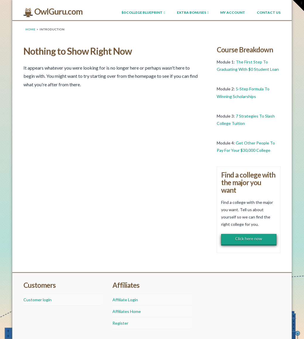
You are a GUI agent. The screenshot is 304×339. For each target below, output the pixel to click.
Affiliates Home (126, 311)
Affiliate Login (125, 299)
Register (120, 323)
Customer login (37, 299)
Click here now (248, 238)
